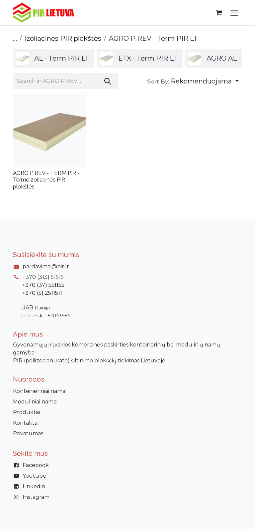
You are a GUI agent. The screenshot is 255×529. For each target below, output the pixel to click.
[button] (193, 81)
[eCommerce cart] (219, 13)
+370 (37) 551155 (43, 285)
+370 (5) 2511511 (42, 293)
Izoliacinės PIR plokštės (63, 38)
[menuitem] (53, 58)
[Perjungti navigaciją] (234, 13)
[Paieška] (107, 81)
